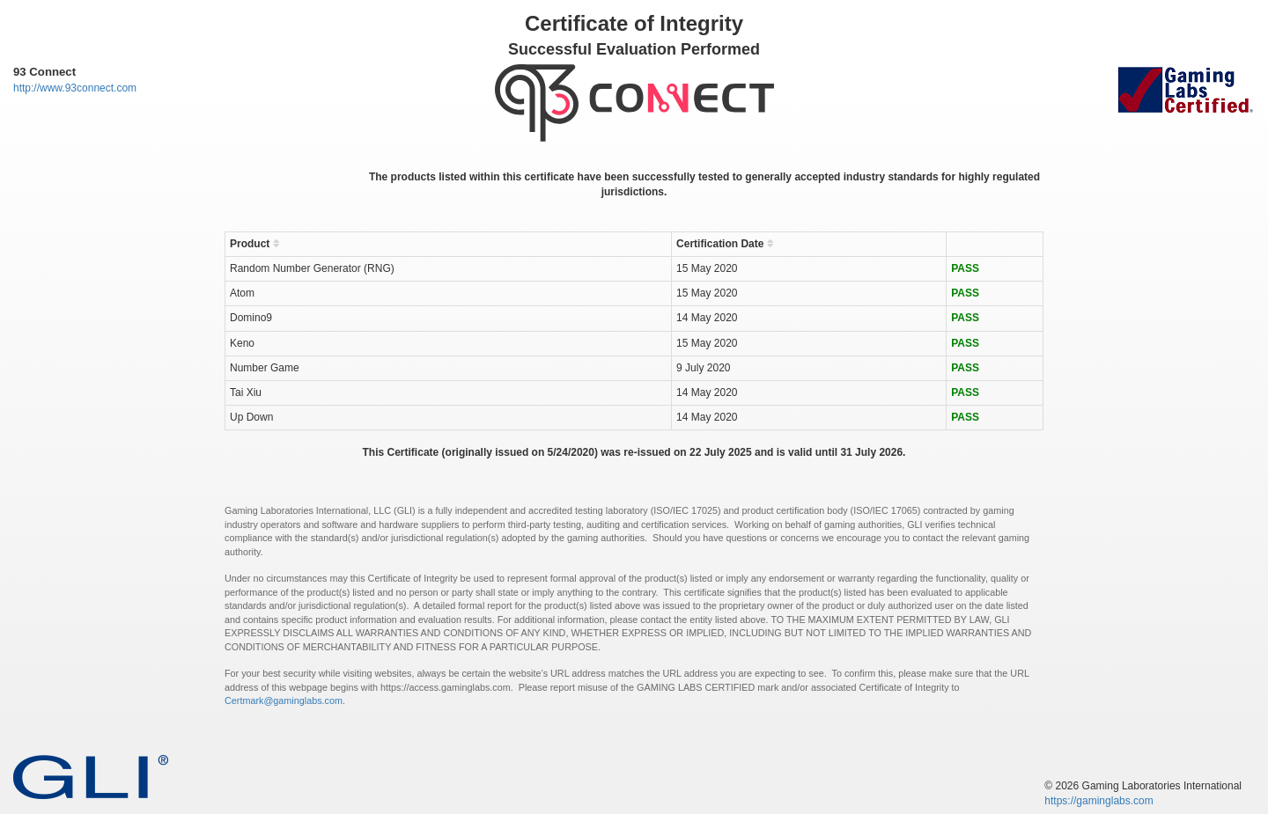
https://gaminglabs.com (1098, 801)
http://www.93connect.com (74, 88)
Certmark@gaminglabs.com (284, 700)
